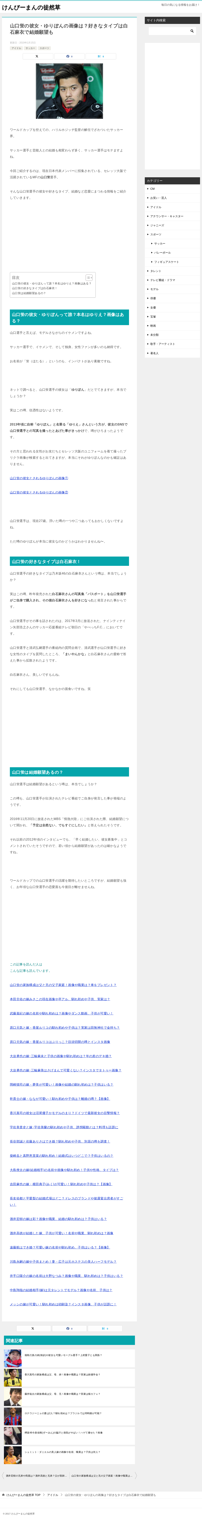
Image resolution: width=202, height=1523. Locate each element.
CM (152, 188)
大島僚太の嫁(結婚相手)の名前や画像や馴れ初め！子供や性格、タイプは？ (64, 1170)
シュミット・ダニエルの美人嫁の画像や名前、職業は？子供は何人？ (62, 1452)
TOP (23, 1495)
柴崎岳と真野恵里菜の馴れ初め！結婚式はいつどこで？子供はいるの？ (61, 1155)
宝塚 (153, 316)
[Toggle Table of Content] (87, 277)
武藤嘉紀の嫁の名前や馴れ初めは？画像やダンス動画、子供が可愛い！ (61, 1013)
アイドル (16, 48)
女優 (153, 307)
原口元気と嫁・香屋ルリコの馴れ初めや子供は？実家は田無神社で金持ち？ (65, 1027)
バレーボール (162, 252)
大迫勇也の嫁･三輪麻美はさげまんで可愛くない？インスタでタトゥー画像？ (66, 1070)
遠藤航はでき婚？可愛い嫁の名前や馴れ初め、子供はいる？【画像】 (60, 1247)
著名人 (154, 353)
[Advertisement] (69, 236)
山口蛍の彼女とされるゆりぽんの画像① (39, 478)
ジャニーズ (157, 225)
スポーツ (44, 48)
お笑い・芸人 (158, 197)
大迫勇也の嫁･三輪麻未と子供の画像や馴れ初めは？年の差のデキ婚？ (61, 1056)
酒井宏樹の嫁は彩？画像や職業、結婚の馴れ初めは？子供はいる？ (58, 1219)
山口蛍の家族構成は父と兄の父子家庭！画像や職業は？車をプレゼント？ (63, 985)
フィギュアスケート (166, 261)
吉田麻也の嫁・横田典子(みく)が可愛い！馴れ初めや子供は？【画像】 (61, 1184)
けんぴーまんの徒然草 (32, 6)
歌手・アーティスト (162, 343)
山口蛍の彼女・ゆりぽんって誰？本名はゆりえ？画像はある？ (52, 283)
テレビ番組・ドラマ (162, 280)
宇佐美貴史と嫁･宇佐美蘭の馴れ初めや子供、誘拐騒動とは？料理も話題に (64, 1127)
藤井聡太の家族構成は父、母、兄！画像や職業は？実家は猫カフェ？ (62, 1394)
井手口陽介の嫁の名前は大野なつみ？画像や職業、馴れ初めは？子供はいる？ (66, 1276)
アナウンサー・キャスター (166, 216)
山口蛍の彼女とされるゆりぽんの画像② (39, 492)
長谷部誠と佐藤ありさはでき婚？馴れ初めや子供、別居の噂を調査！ (60, 1141)
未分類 (154, 334)
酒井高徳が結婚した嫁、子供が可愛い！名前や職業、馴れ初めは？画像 (61, 1233)
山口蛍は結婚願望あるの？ (29, 292)
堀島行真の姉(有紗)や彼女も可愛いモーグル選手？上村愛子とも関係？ (63, 1355)
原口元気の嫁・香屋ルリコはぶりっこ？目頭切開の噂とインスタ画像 (60, 1042)
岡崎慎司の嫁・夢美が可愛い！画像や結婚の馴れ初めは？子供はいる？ (61, 1084)
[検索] (172, 31)
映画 (153, 325)
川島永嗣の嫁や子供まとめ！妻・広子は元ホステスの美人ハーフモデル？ (63, 1261)
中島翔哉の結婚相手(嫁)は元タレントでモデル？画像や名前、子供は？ (61, 1290)
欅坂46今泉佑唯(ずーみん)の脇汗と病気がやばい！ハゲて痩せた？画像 (64, 1432)
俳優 (153, 298)
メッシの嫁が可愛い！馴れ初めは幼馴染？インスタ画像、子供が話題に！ (63, 1304)
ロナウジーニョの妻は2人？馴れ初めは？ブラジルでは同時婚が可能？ (63, 1413)
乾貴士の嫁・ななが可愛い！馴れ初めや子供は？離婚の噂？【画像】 (60, 1098)
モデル (154, 289)
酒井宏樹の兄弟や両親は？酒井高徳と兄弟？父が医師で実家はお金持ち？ (37, 1475)
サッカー (30, 48)
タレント (155, 271)
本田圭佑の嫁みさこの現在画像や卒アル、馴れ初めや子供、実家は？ (60, 999)
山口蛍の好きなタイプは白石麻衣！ (34, 288)
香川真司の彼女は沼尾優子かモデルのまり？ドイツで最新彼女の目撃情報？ (65, 1113)
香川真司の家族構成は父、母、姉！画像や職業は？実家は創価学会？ (62, 1374)
